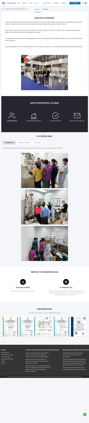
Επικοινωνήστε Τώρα (75, 3)
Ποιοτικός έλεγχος (55, 116)
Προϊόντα (24, 3)
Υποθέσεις (64, 3)
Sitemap (3, 363)
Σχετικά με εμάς (37, 6)
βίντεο (31, 3)
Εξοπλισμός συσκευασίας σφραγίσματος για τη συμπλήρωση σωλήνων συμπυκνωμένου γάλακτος (74, 368)
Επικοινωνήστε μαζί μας (47, 6)
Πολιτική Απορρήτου (12, 376)
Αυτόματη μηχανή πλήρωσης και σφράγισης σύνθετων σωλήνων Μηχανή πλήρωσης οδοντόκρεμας (73, 354)
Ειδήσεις (56, 3)
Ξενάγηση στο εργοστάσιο (33, 116)
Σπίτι (18, 3)
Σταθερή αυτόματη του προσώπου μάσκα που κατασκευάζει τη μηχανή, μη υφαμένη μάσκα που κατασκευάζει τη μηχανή (37, 361)
